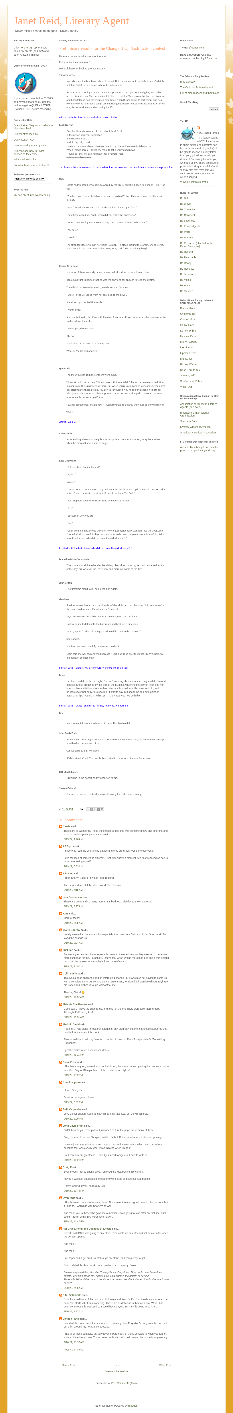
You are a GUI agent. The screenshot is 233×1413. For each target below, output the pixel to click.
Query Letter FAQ (24, 139)
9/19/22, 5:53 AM (73, 866)
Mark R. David (71, 1024)
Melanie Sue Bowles (75, 1004)
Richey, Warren (189, 364)
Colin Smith (70, 973)
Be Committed (188, 209)
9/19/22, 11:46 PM (74, 1221)
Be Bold (184, 198)
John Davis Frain (73, 1125)
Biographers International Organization (194, 414)
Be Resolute (187, 268)
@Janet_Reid (197, 47)
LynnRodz (69, 1197)
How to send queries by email (30, 145)
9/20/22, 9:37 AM (73, 1311)
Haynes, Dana (188, 336)
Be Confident (187, 215)
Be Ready (185, 263)
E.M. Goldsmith (72, 1295)
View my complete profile (194, 181)
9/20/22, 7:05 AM (73, 1288)
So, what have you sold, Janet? (31, 165)
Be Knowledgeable (191, 226)
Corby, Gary (187, 325)
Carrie (66, 826)
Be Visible (185, 279)
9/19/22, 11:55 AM (74, 1017)
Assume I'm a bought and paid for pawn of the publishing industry (199, 449)
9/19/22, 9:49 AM (73, 966)
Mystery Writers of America (195, 426)
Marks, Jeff (186, 358)
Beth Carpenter (72, 1109)
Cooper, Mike (187, 319)
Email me (212, 58)
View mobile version (116, 1371)
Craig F (67, 1167)
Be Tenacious (188, 274)
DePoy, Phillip (188, 330)
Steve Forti (69, 1062)
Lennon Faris (71, 1318)
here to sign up (28, 47)
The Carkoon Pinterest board (196, 87)
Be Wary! (185, 285)
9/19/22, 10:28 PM (74, 1160)
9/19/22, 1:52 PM (73, 1075)
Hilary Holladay (188, 341)
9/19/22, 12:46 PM (74, 1055)
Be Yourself (186, 291)
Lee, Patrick (187, 347)
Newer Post (68, 1365)
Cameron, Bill (188, 313)
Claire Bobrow (71, 930)
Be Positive (186, 237)
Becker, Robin (188, 308)
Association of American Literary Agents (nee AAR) (198, 405)
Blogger (132, 1405)
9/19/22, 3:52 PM (73, 1102)
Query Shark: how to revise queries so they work (29, 152)
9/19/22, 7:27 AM (73, 906)
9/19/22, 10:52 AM (74, 997)
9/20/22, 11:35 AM (74, 1342)
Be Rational (186, 251)
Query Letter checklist (26, 134)
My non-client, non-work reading (32, 195)
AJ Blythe (69, 846)
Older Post (165, 1365)
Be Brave (185, 203)
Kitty (65, 913)
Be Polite (185, 231)
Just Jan (68, 950)
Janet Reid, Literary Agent (71, 21)
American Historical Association (198, 432)
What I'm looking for (25, 159)
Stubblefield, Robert (191, 381)
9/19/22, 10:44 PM (74, 1190)
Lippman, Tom (188, 353)
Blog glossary (188, 81)
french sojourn (72, 1082)
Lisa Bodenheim (72, 897)
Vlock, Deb (186, 386)
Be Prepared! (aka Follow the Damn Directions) (196, 245)
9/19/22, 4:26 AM (73, 839)
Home (117, 1365)
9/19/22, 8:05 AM (73, 922)
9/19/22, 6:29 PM (73, 1118)
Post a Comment (73, 1349)
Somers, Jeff (187, 375)
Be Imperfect (187, 220)
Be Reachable (188, 257)
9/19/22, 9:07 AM (73, 942)
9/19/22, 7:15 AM (73, 889)
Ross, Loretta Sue (190, 370)
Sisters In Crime (189, 421)
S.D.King (68, 873)
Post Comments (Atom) (124, 1383)
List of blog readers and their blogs (199, 93)
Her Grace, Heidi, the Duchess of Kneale (87, 1228)
